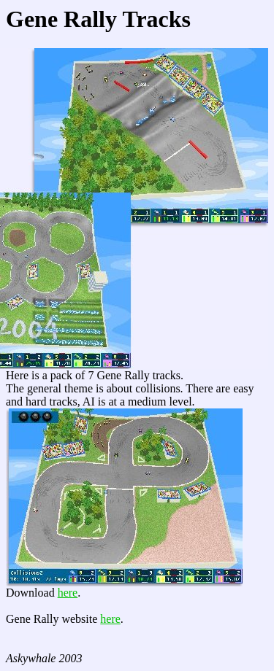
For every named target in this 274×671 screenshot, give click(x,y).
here (68, 592)
